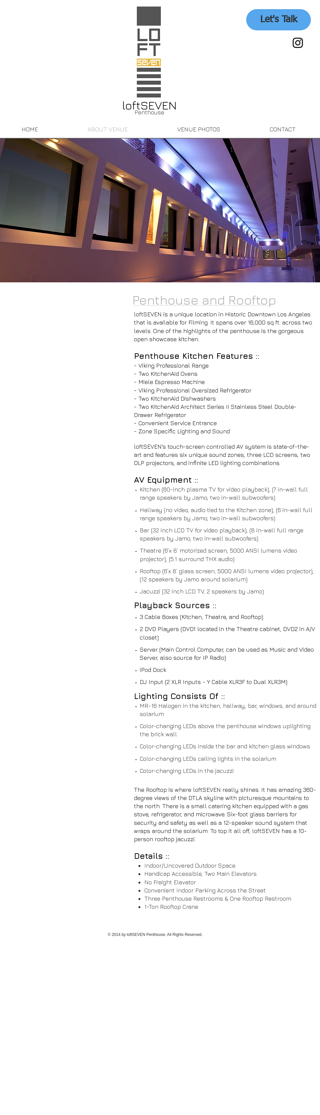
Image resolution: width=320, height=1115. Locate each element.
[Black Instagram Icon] (298, 43)
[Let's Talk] (278, 19)
